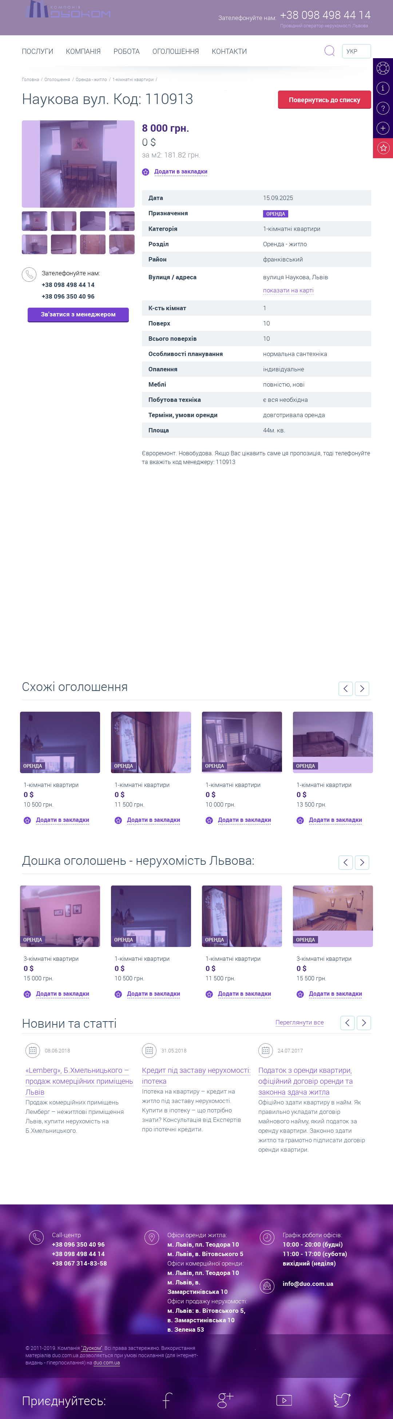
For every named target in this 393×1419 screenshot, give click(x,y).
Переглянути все (299, 1022)
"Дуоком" (91, 1347)
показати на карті (288, 290)
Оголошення (175, 51)
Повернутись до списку (324, 99)
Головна (30, 79)
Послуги (37, 51)
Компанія (83, 51)
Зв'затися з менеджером (78, 314)
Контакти (229, 51)
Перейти (196, 570)
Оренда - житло (91, 79)
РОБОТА (127, 51)
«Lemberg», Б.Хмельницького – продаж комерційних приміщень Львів (79, 1081)
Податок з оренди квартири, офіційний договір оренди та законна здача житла (305, 1081)
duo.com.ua (107, 1362)
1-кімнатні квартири (133, 79)
